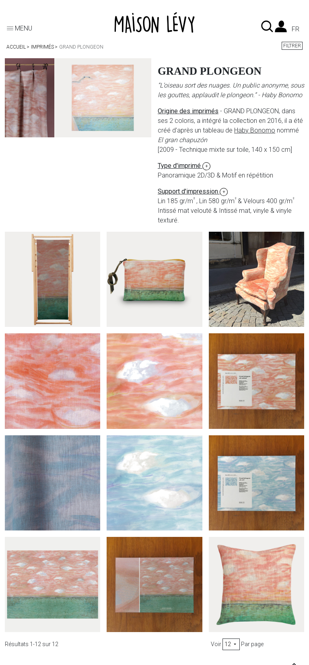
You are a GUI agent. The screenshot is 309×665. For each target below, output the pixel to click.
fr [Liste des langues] (295, 29)
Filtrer (292, 46)
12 (231, 644)
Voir (216, 644)
